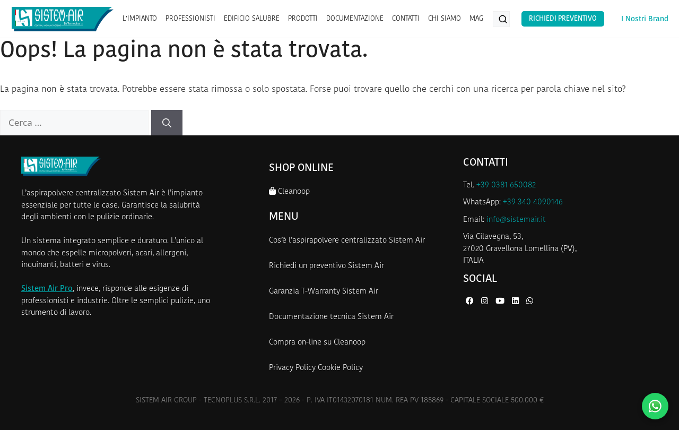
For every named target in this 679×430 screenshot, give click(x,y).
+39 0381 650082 (506, 186)
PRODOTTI (303, 18)
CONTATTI (406, 18)
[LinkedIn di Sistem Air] (516, 301)
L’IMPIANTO (140, 18)
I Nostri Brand (644, 19)
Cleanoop (289, 191)
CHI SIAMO (444, 18)
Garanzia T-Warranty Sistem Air (323, 292)
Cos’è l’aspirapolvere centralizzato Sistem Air (347, 241)
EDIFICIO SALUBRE (252, 18)
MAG (476, 18)
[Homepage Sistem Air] (63, 19)
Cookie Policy (340, 368)
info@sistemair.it (516, 220)
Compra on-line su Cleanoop (317, 343)
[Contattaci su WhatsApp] (655, 406)
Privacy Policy (292, 368)
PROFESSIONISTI (190, 18)
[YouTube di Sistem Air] (501, 301)
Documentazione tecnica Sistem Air (331, 317)
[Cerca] (166, 122)
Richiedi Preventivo (563, 18)
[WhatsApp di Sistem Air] (530, 301)
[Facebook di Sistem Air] (470, 301)
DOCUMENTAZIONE (355, 18)
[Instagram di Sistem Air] (485, 301)
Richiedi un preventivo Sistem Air (326, 266)
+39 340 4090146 (533, 203)
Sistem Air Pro (47, 289)
